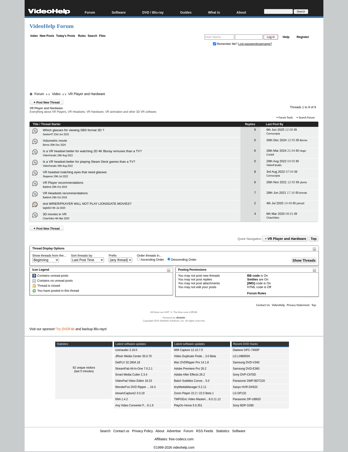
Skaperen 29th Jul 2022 (55, 176)
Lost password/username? (255, 44)
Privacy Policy (142, 431)
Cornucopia (273, 133)
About (241, 12)
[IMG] (251, 283)
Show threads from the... (49, 255)
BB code (253, 275)
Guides (185, 12)
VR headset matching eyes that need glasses (75, 172)
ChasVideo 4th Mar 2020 (56, 218)
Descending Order (181, 259)
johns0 (300, 203)
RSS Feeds (204, 431)
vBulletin (180, 317)
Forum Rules (256, 293)
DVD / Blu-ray (152, 12)
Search (92, 36)
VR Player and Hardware (86, 94)
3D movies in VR (54, 214)
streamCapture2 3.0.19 (130, 393)
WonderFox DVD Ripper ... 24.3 (135, 387)
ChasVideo (272, 217)
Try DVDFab (65, 329)
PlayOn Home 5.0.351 (188, 405)
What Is (214, 12)
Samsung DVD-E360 (246, 368)
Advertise (174, 431)
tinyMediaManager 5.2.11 (190, 387)
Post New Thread (46, 102)
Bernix (303, 140)
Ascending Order (150, 259)
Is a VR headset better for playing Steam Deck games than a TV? (89, 161)
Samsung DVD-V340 (246, 362)
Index (34, 36)
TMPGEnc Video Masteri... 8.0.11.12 (197, 399)
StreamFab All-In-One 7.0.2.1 (133, 368)
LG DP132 (239, 393)
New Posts (47, 36)
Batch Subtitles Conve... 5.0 (191, 380)
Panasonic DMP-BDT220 (249, 380)
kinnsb (303, 192)
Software (119, 12)
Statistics (222, 431)
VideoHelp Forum (51, 26)
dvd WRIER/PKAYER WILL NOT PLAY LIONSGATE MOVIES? (87, 203)
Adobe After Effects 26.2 (189, 374)
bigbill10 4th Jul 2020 (54, 208)
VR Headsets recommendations (65, 193)
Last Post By (276, 124)
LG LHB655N (241, 356)
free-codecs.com (181, 439)
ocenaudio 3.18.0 (126, 350)
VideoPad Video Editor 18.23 (133, 380)
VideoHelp (278, 305)
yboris (303, 182)
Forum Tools (286, 117)
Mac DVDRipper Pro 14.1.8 (191, 362)
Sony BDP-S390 (243, 405)
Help (286, 37)
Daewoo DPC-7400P (246, 350)
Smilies (252, 279)
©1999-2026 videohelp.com (173, 447)
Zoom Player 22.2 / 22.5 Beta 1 (194, 393)
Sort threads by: (82, 255)
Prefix (113, 255)
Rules (82, 36)
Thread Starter (50, 124)
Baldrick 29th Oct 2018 (55, 187)
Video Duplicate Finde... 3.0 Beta (195, 356)
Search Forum (307, 117)
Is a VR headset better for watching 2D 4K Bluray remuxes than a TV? (92, 151)
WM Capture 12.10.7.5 (188, 350)
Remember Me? (225, 44)
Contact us (121, 431)
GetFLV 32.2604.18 (127, 362)
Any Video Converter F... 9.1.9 (134, 405)
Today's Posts (65, 36)
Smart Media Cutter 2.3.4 (131, 374)
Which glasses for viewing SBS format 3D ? (73, 130)
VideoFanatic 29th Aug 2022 (58, 155)
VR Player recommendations (63, 182)
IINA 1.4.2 (121, 399)
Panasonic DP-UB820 (247, 399)
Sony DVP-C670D (244, 374)
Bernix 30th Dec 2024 (54, 145)
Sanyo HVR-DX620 (245, 387)
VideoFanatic (274, 165)
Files (102, 36)
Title (35, 124)
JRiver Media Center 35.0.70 (133, 356)
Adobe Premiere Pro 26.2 (190, 368)
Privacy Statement (298, 305)
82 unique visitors (84, 367)
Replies (250, 124)
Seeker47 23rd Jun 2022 (56, 134)
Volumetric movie (55, 140)
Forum (90, 12)
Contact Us (263, 305)
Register (303, 37)
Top (314, 239)
